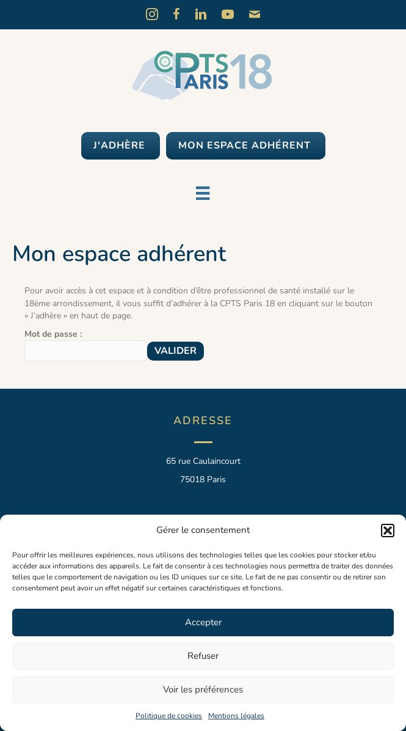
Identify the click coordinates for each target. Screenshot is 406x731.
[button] (388, 530)
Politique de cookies (169, 716)
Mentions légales (236, 716)
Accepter (203, 622)
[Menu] (202, 193)
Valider (175, 351)
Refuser (203, 656)
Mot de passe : (85, 344)
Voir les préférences (203, 689)
